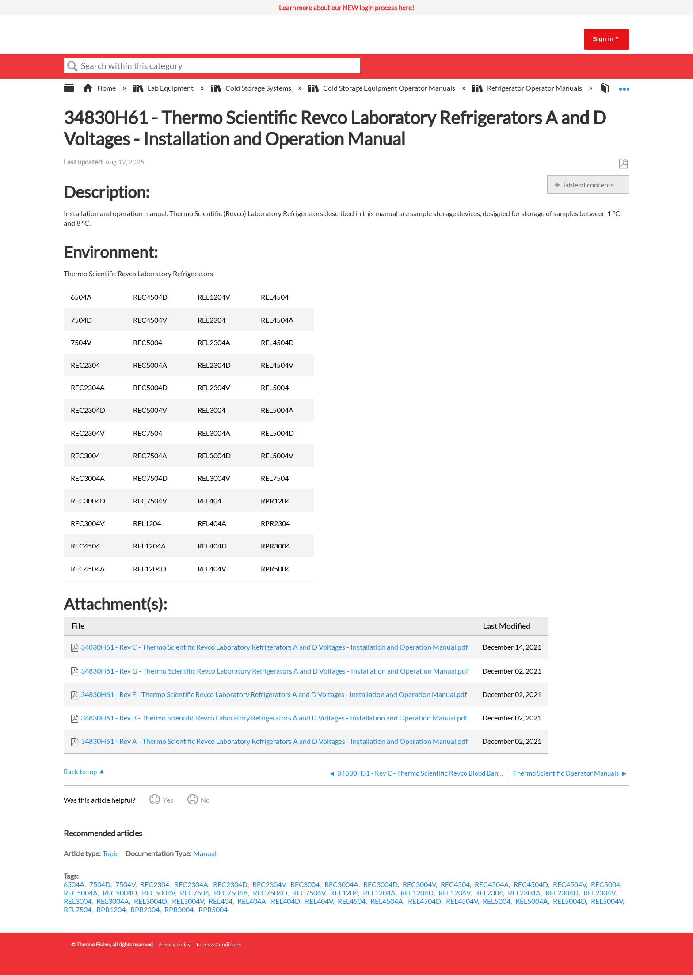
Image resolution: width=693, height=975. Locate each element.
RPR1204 (111, 909)
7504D (99, 884)
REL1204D (417, 892)
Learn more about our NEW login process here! (346, 7)
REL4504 (352, 901)
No (205, 800)
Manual (205, 853)
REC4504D (531, 884)
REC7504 (194, 892)
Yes (168, 800)
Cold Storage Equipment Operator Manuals (382, 88)
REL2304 (489, 892)
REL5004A (531, 901)
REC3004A (341, 884)
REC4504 (455, 884)
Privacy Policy (174, 944)
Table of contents (588, 184)
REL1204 (344, 892)
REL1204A (379, 892)
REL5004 (496, 901)
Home (100, 88)
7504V (125, 884)
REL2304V (599, 892)
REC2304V (269, 884)
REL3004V (188, 901)
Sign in (603, 38)
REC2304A (191, 884)
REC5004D (120, 892)
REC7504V (308, 892)
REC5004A (81, 892)
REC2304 (154, 884)
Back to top (80, 772)
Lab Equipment (164, 88)
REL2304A (524, 892)
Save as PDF (623, 164)
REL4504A (386, 901)
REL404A (251, 901)
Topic (110, 853)
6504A (74, 884)
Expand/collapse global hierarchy (74, 88)
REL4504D (424, 901)
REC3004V (419, 884)
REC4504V (569, 884)
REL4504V (462, 901)
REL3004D (150, 901)
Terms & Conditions (218, 944)
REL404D (285, 901)
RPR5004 (213, 909)
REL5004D (569, 901)
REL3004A (112, 901)
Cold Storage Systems (252, 88)
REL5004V (607, 901)
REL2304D (562, 892)
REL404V (319, 901)
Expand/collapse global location (624, 85)
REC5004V (158, 892)
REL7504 (77, 909)
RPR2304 (145, 909)
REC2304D (230, 884)
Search (72, 66)
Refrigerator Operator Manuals (527, 88)
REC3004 (305, 884)
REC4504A (492, 884)
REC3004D (380, 884)
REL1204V (454, 892)
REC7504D (270, 892)
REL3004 (77, 901)
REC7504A (231, 892)
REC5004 (605, 884)
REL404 (220, 901)
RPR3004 (179, 909)
